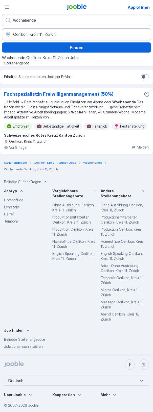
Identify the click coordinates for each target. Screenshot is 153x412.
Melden (140, 147)
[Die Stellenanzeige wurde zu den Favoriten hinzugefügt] (146, 94)
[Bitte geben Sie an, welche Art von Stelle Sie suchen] (76, 20)
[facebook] (130, 364)
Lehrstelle (12, 207)
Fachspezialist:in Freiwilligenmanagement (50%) (59, 94)
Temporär (11, 221)
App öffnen (139, 7)
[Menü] (7, 7)
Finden (76, 47)
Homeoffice (13, 200)
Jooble (33, 405)
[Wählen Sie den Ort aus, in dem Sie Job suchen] (76, 34)
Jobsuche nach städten (23, 346)
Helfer (9, 214)
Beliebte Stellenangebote (24, 339)
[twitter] (144, 364)
